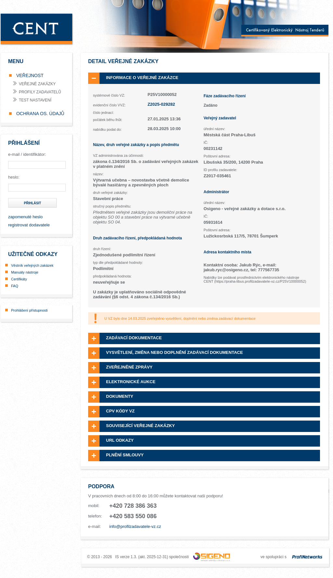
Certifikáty (19, 279)
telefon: (95, 516)
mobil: (94, 505)
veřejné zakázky (37, 84)
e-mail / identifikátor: (27, 154)
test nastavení (35, 100)
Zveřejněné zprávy (129, 367)
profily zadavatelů (40, 92)
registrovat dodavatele (29, 224)
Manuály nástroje (24, 272)
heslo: (14, 177)
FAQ (14, 286)
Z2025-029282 (161, 104)
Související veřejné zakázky (140, 425)
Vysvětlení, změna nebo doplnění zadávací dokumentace (174, 352)
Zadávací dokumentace (134, 337)
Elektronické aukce (130, 381)
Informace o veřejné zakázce (142, 77)
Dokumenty (119, 396)
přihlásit (32, 203)
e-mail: (94, 526)
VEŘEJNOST (29, 75)
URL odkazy (120, 440)
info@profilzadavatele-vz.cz (135, 526)
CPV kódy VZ (120, 411)
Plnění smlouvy (125, 454)
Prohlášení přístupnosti (29, 310)
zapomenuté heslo (25, 216)
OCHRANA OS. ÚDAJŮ (39, 113)
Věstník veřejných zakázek (32, 265)
